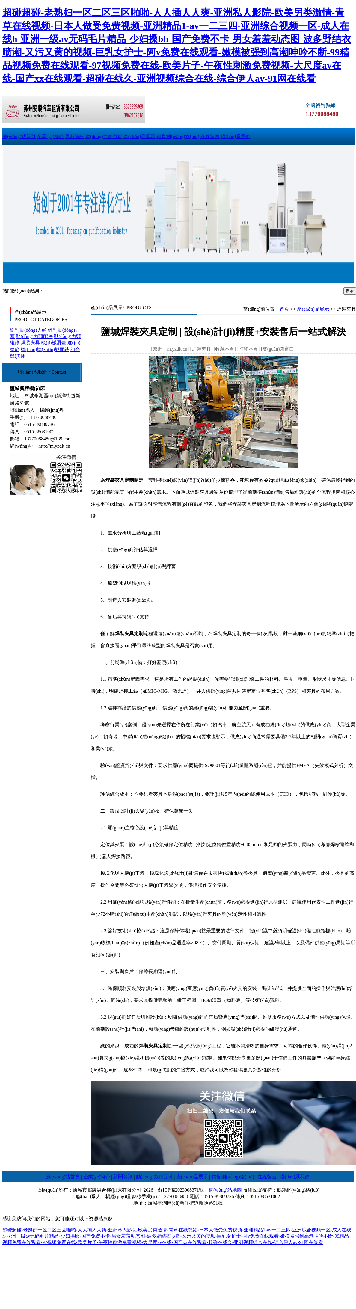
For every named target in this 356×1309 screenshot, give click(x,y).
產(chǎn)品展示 (139, 136)
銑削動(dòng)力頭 (28, 330)
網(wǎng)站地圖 (225, 1189)
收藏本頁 (224, 348)
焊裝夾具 (30, 342)
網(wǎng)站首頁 (19, 136)
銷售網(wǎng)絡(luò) (177, 136)
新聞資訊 (122, 1176)
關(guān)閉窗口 (278, 348)
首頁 (284, 309)
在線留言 (210, 136)
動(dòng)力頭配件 (34, 336)
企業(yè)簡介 (50, 136)
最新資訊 (74, 136)
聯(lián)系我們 (236, 136)
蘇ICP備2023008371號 (181, 1189)
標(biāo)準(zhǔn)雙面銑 (45, 349)
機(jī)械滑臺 (53, 342)
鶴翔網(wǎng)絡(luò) (298, 1189)
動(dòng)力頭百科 (103, 136)
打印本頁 (248, 348)
